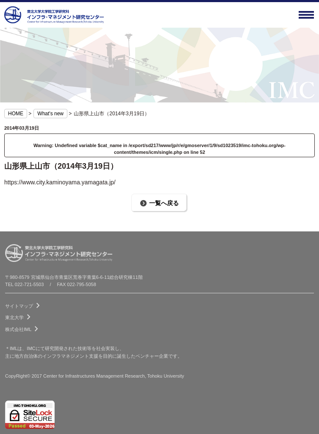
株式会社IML (23, 327)
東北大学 (19, 315)
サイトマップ (24, 304)
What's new (50, 114)
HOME (15, 114)
